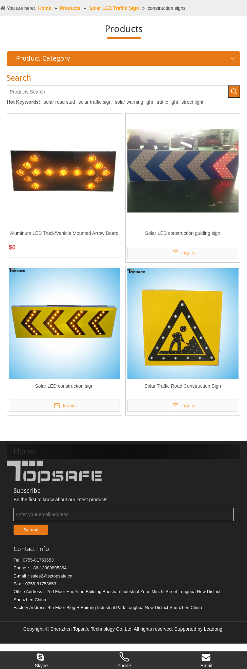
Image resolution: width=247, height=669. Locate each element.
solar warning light (134, 102)
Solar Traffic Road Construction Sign (182, 386)
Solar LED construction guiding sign (182, 233)
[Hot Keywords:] (234, 91)
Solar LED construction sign (64, 386)
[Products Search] (118, 91)
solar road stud (59, 102)
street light (193, 102)
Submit (31, 527)
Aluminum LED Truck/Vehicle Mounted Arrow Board (64, 233)
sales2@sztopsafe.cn (51, 573)
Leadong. (214, 627)
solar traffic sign (94, 102)
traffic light (167, 102)
